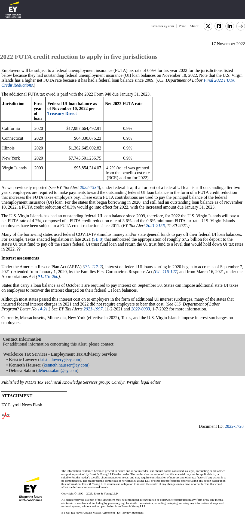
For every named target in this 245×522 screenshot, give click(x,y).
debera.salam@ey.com (57, 370)
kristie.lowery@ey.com (59, 359)
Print (182, 26)
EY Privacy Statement (130, 512)
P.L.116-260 (47, 276)
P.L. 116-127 (166, 271)
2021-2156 (155, 225)
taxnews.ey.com (163, 26)
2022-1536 (89, 187)
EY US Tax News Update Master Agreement (88, 512)
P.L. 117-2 (93, 266)
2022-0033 (140, 309)
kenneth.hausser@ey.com (66, 365)
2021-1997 (93, 309)
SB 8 (97, 239)
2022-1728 (234, 426)
